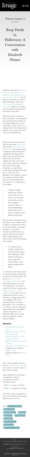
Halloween (8, 415)
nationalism (9, 418)
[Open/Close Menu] (27, 5)
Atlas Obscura (21, 144)
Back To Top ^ (15, 455)
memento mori (20, 415)
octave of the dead (10, 422)
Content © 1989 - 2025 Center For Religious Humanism (15, 453)
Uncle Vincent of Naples (12, 428)
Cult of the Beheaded (15, 406)
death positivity (10, 409)
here (9, 385)
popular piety (9, 425)
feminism (22, 412)
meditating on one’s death (12, 281)
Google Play (19, 365)
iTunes (10, 365)
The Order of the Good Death (16, 346)
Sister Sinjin (12, 350)
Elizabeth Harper (10, 412)
